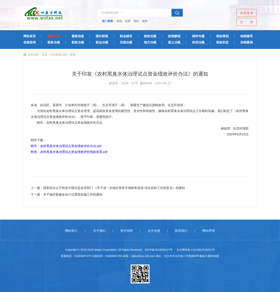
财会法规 (102, 42)
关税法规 (126, 42)
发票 (127, 21)
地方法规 (150, 42)
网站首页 (29, 36)
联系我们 (181, 230)
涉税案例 (246, 42)
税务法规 (53, 42)
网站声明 (208, 230)
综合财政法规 (59, 54)
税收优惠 (150, 36)
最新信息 (78, 36)
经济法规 (198, 42)
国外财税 (102, 36)
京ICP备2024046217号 (158, 249)
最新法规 (53, 36)
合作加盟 (154, 230)
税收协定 (222, 42)
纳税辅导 (246, 36)
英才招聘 (126, 230)
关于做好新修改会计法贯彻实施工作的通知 (72, 194)
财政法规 (78, 42)
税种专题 (198, 36)
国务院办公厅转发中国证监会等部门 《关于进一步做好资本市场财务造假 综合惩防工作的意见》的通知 (114, 188)
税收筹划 (222, 36)
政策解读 (174, 36)
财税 (119, 21)
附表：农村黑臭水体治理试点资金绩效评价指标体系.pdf (69, 151)
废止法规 (174, 42)
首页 (44, 54)
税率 (145, 21)
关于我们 (99, 230)
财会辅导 (126, 36)
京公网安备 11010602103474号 (196, 249)
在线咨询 (29, 42)
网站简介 (71, 230)
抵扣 (136, 21)
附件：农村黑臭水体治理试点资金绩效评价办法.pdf (66, 146)
